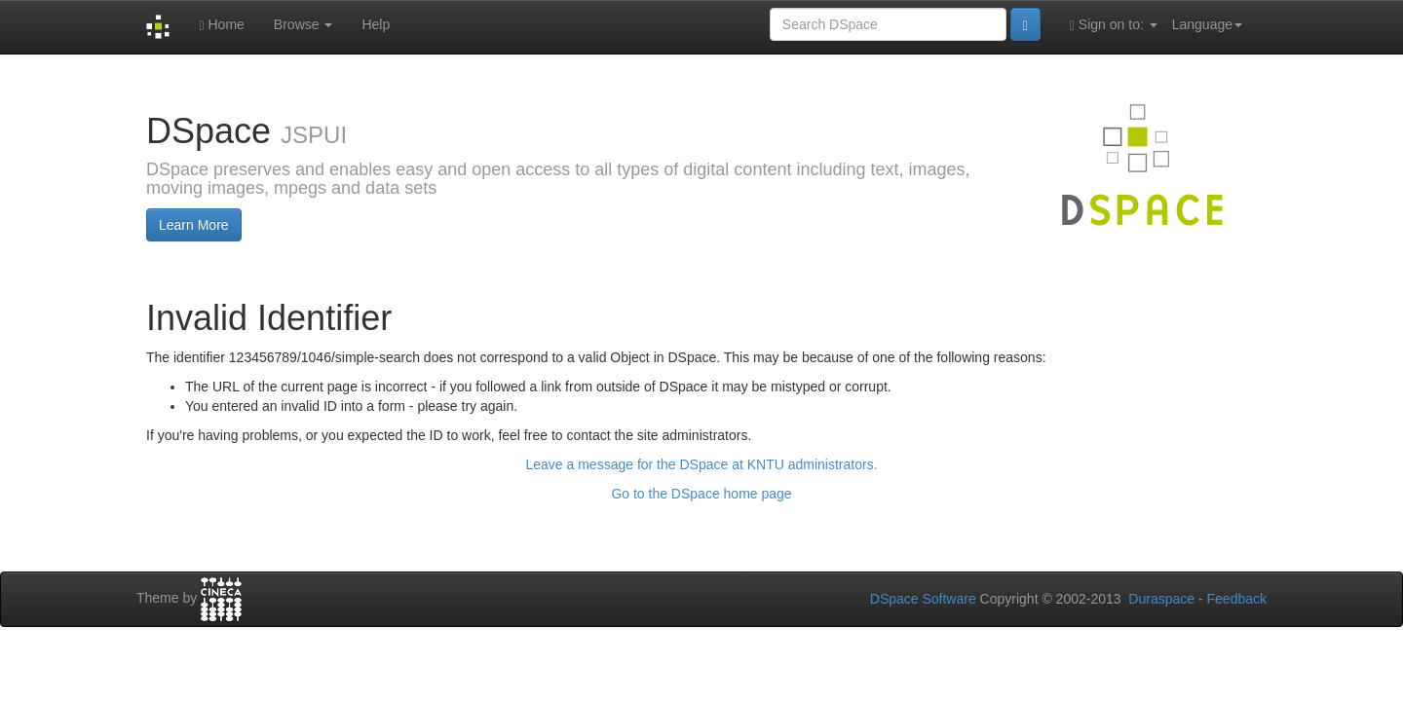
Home (221, 25)
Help (375, 24)
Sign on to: (1113, 25)
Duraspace (1161, 599)
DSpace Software (923, 599)
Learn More (194, 225)
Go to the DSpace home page (701, 493)
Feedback (1237, 599)
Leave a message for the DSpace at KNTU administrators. (701, 464)
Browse (303, 24)
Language (1207, 24)
